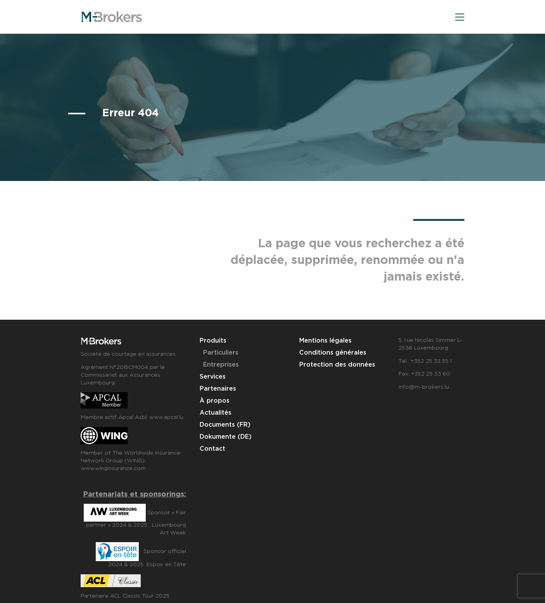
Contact (212, 449)
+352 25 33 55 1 (431, 361)
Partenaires (218, 389)
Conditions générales (332, 353)
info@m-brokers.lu (423, 387)
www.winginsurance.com (113, 468)
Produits (213, 341)
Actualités (215, 413)
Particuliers (220, 353)
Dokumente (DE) (226, 437)
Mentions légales (325, 341)
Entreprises (221, 365)
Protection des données (337, 365)
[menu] (459, 18)
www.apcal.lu (166, 417)
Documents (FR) (225, 425)
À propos (214, 401)
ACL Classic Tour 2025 (139, 596)
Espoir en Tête (166, 564)
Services (213, 377)
